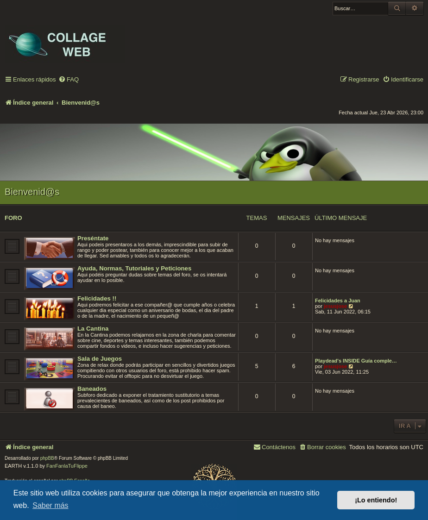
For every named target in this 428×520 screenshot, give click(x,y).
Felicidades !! (96, 298)
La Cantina (92, 328)
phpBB (47, 458)
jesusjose (335, 306)
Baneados (92, 388)
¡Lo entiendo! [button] (376, 500)
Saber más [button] (50, 505)
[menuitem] (68, 80)
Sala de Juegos (99, 358)
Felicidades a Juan (337, 300)
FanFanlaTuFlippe (67, 466)
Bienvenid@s (32, 192)
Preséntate (92, 238)
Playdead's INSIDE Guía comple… (356, 360)
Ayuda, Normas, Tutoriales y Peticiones (134, 268)
